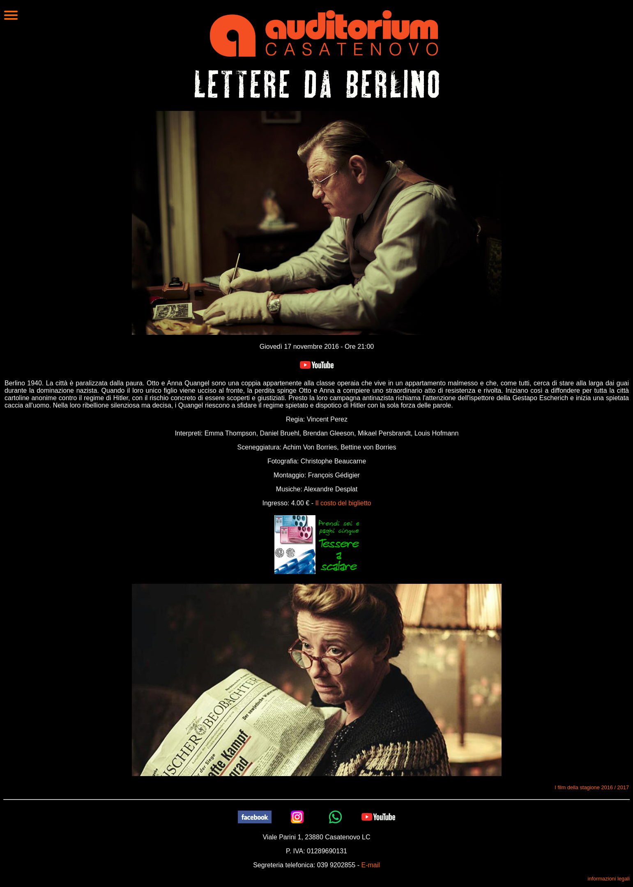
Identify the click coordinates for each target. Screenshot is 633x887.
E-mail (370, 865)
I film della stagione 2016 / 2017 (592, 787)
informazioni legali (609, 878)
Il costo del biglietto (343, 503)
